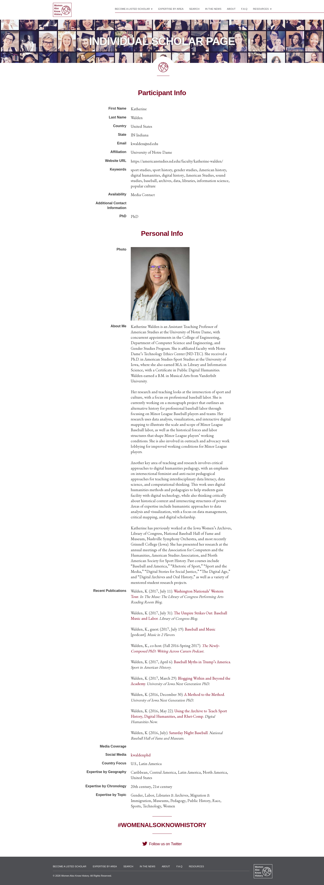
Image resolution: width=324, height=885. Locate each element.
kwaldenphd (141, 754)
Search (194, 9)
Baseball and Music (200, 629)
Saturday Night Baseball (188, 732)
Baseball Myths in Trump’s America (202, 661)
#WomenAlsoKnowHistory (162, 825)
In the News (213, 9)
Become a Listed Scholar (134, 9)
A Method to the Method (204, 694)
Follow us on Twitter (162, 844)
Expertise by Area (171, 9)
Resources (262, 9)
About (231, 9)
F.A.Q (244, 9)
